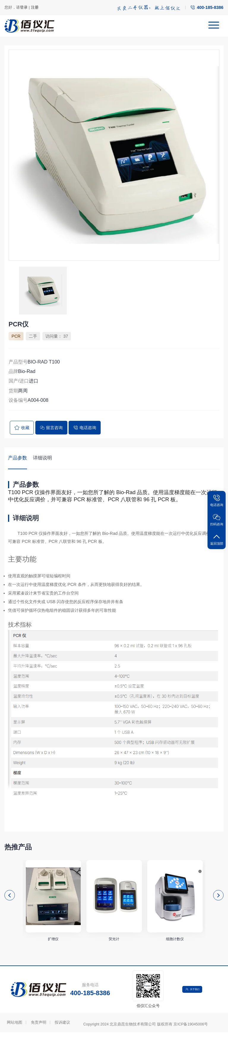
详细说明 (42, 457)
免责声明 (38, 1030)
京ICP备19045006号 (190, 1032)
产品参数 (17, 457)
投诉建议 (62, 1030)
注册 (35, 7)
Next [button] (218, 898)
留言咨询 (51, 427)
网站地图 (14, 1030)
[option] (114, 155)
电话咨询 (84, 427)
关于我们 (194, 997)
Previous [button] (9, 898)
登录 (24, 7)
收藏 (22, 427)
